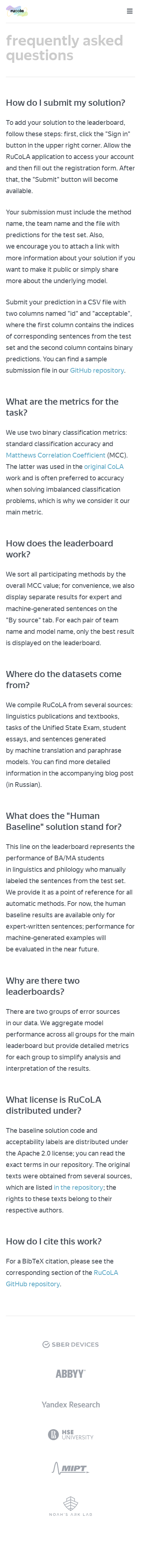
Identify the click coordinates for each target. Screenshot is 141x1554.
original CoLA (104, 466)
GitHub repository (97, 370)
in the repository (78, 1187)
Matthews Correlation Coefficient (56, 455)
